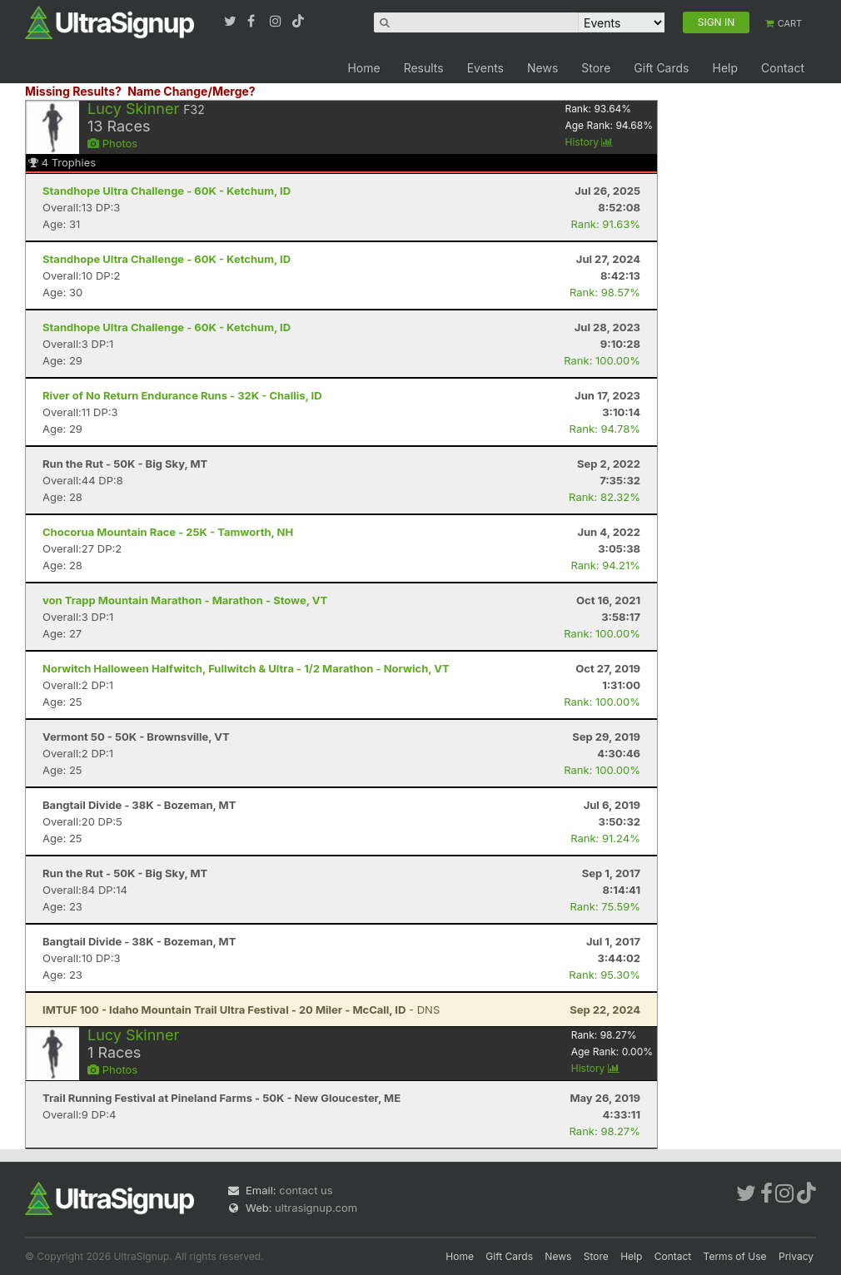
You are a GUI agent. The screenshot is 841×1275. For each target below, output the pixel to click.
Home (363, 68)
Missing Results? (73, 91)
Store (595, 68)
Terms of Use (735, 1256)
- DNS (241, 1009)
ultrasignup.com (316, 1207)
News (542, 68)
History (589, 142)
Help (725, 68)
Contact (782, 68)
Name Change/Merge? (191, 91)
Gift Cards (661, 68)
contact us (305, 1190)
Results (424, 68)
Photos (112, 143)
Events (485, 68)
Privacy (796, 1256)
